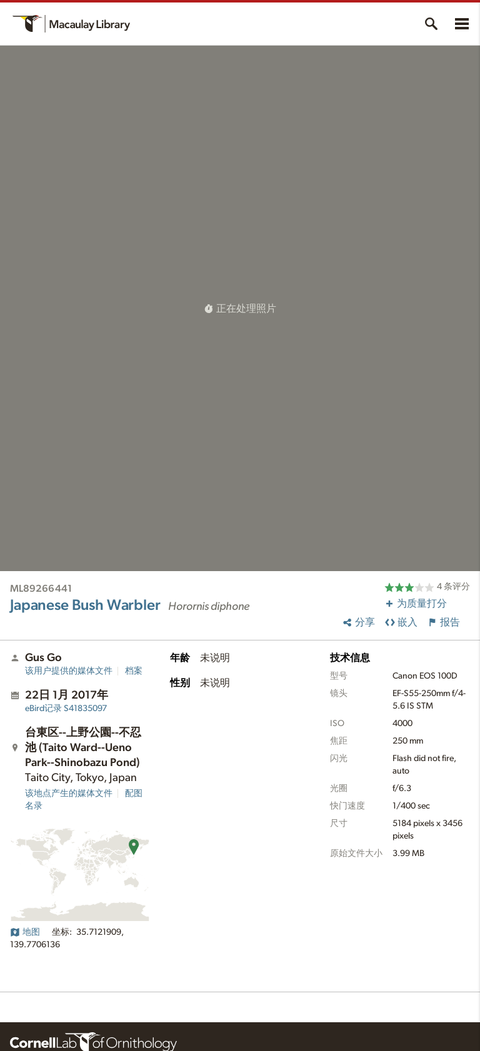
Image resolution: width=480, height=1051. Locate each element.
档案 (133, 671)
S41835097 (66, 708)
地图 (25, 932)
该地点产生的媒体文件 (68, 793)
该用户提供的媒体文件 (68, 671)
